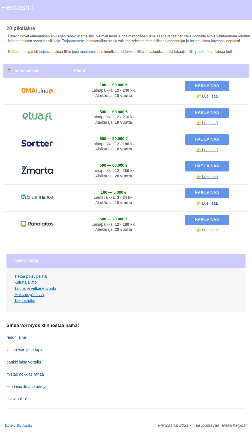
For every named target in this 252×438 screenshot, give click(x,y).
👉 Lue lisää (207, 96)
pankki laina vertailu (23, 362)
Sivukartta (24, 426)
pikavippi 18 (16, 399)
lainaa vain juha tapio (25, 349)
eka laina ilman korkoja (26, 386)
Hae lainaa (207, 85)
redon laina (16, 337)
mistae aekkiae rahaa (25, 374)
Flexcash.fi (18, 7)
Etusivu (9, 426)
